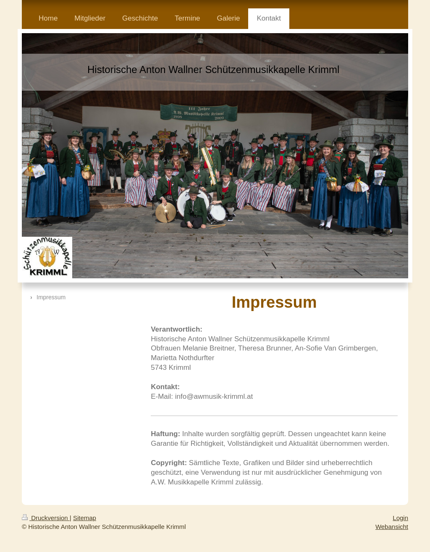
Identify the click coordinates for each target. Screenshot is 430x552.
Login (400, 517)
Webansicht (391, 526)
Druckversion (46, 517)
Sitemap (84, 517)
